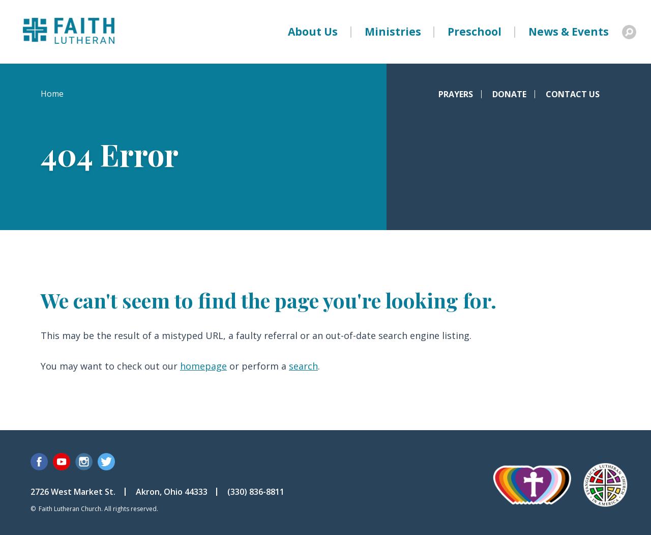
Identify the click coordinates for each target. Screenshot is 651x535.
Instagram (84, 461)
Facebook (39, 461)
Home (52, 94)
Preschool (474, 31)
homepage (203, 366)
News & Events (568, 31)
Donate (509, 94)
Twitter (106, 461)
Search (629, 32)
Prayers (455, 94)
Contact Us (573, 94)
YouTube (61, 461)
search (303, 366)
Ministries (393, 31)
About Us (313, 31)
